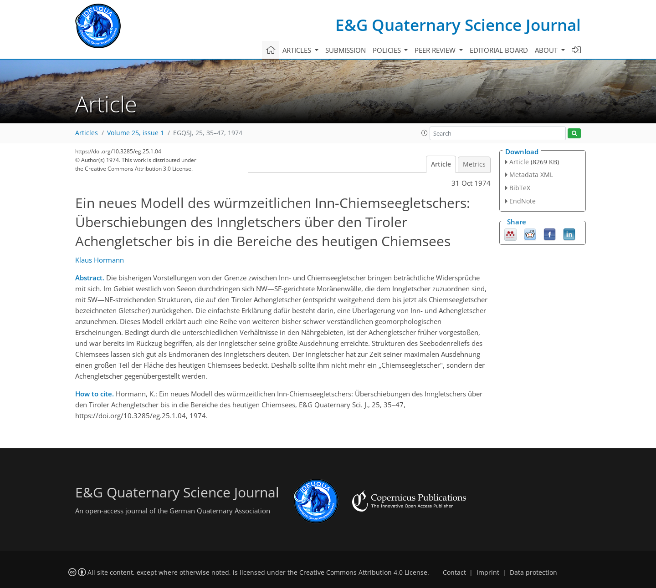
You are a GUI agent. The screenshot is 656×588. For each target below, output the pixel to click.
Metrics (474, 164)
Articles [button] (297, 50)
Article (441, 164)
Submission (345, 50)
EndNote (522, 201)
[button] (424, 133)
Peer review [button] (436, 50)
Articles (86, 133)
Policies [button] (388, 50)
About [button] (547, 50)
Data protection (533, 572)
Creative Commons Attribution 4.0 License (363, 572)
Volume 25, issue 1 (135, 133)
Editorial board (499, 50)
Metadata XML (531, 174)
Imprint (488, 572)
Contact (454, 572)
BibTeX (519, 187)
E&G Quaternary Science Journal (458, 24)
